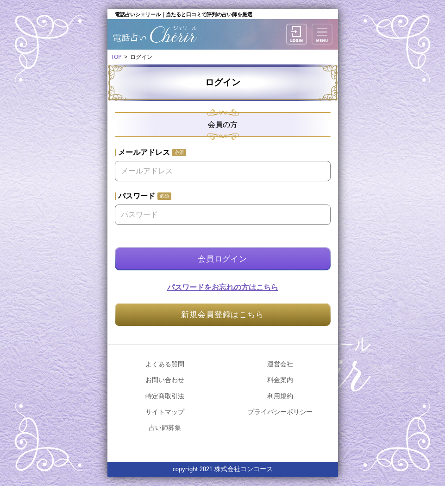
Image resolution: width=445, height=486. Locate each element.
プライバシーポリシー (280, 411)
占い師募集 (165, 427)
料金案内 (280, 379)
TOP (116, 57)
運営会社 (280, 363)
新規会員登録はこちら (222, 314)
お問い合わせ (164, 379)
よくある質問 (164, 363)
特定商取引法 (164, 395)
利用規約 (280, 395)
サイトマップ (164, 411)
